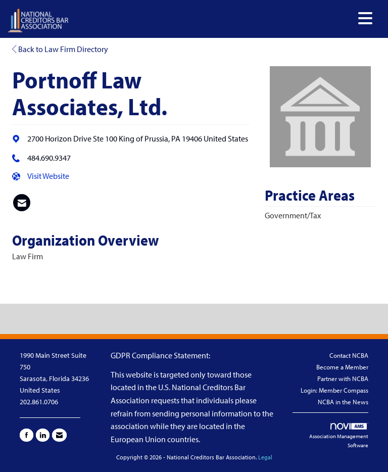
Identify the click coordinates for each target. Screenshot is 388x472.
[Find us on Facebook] (26, 435)
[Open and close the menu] (223, 18)
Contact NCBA (348, 355)
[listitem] (21, 202)
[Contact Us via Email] (59, 435)
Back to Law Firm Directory (60, 49)
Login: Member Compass (334, 390)
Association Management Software (338, 436)
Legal (265, 457)
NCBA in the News (343, 402)
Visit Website (48, 176)
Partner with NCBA (342, 378)
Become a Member (342, 367)
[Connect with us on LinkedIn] (43, 435)
